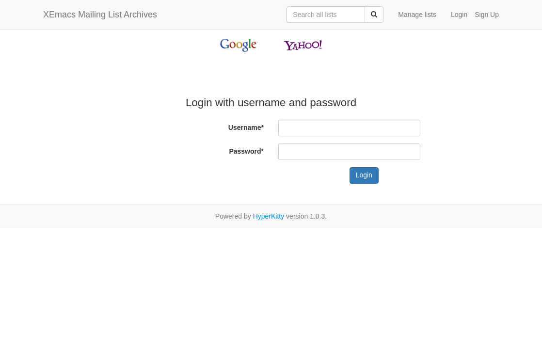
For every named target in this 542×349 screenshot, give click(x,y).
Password (246, 151)
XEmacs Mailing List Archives (100, 14)
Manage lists (417, 14)
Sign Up (487, 14)
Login (459, 14)
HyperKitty (269, 216)
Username (246, 127)
